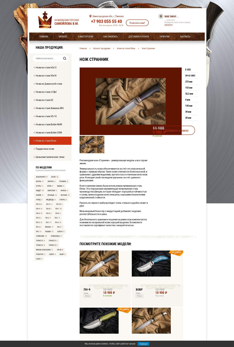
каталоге (168, 25)
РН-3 (38, 227)
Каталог (63, 36)
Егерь (39, 186)
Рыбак (49, 232)
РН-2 (59, 227)
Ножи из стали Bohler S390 (49, 132)
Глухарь (63, 181)
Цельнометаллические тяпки (50, 157)
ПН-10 (59, 204)
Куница (52, 195)
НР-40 (60, 250)
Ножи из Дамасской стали (49, 83)
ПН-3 (38, 218)
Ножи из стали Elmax (46, 140)
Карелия (52, 191)
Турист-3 (53, 245)
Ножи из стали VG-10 (46, 116)
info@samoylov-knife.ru (141, 324)
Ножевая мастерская (69, 22)
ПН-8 (48, 209)
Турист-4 (40, 245)
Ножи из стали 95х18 (46, 75)
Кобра (40, 195)
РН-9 (39, 222)
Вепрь (40, 181)
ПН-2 (48, 218)
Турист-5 (53, 241)
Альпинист (41, 177)
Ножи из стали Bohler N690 (49, 124)
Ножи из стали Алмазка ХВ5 (50, 108)
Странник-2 (56, 236)
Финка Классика (44, 250)
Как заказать (111, 36)
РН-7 (48, 222)
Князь (64, 191)
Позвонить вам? (137, 23)
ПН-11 (49, 204)
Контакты (185, 36)
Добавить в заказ (182, 129)
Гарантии (164, 36)
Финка (49, 227)
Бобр (62, 254)
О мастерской (85, 36)
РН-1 (38, 232)
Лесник (65, 195)
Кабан (60, 186)
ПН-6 (39, 213)
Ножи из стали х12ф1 (46, 91)
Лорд (39, 200)
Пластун (40, 254)
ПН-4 (58, 213)
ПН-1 (57, 218)
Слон (39, 259)
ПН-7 (58, 209)
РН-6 (58, 222)
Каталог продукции (101, 48)
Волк (54, 177)
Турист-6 (40, 241)
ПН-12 (39, 204)
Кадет (40, 191)
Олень (62, 200)
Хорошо (143, 344)
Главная (43, 36)
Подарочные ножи (45, 148)
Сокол (60, 232)
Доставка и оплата (139, 36)
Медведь (50, 200)
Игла (50, 186)
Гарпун (51, 181)
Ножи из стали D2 (44, 100)
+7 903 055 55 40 (106, 21)
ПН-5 (48, 213)
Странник (41, 236)
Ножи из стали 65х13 (46, 67)
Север (52, 254)
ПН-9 (39, 209)
